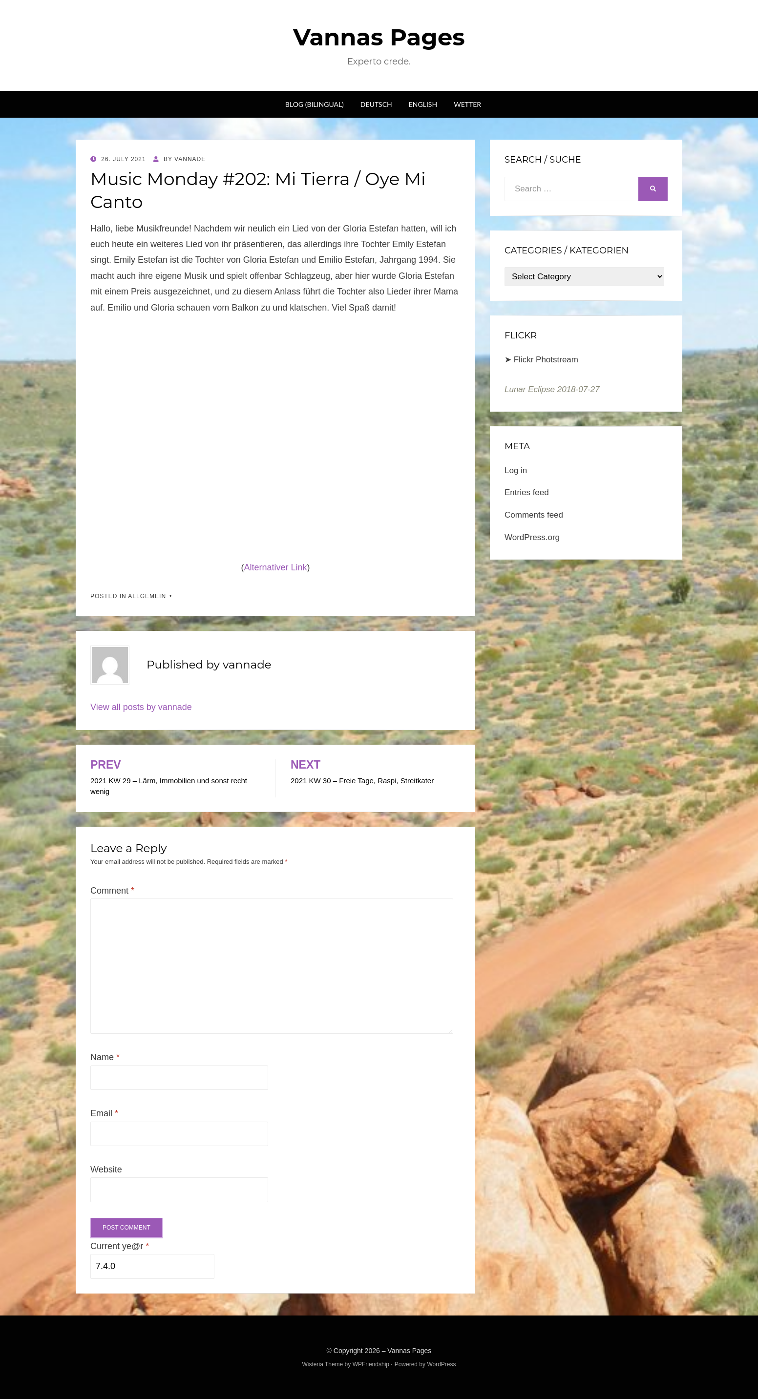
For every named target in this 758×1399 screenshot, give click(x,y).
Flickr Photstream (546, 359)
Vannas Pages (378, 37)
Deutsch (376, 104)
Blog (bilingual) (314, 104)
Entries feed (527, 492)
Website (106, 1169)
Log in (516, 470)
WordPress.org (532, 537)
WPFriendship (371, 1364)
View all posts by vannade (141, 707)
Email (104, 1113)
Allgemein (147, 596)
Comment (112, 891)
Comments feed (534, 515)
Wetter (467, 104)
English (423, 104)
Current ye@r (119, 1246)
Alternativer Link (275, 567)
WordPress (441, 1364)
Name (105, 1057)
